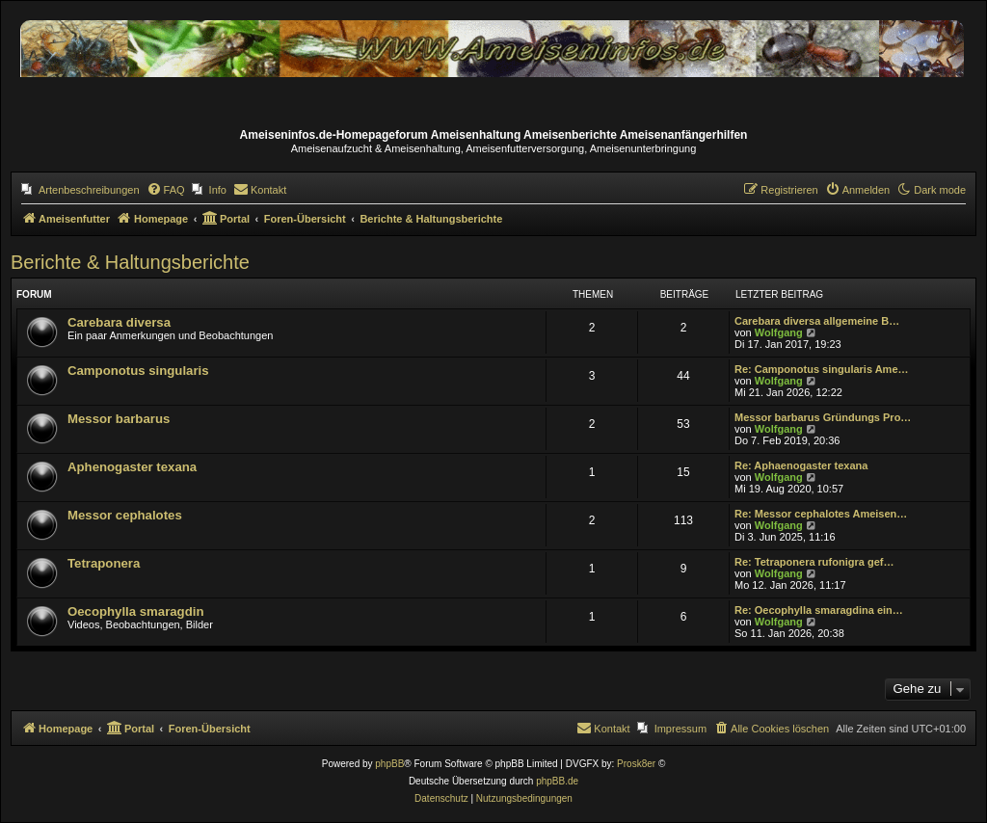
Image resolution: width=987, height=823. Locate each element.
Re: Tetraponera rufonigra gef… (814, 562)
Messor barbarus (118, 419)
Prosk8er (636, 763)
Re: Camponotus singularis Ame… (821, 369)
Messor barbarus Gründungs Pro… (822, 417)
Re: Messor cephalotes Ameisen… (820, 513)
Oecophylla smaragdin (135, 611)
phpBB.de (557, 781)
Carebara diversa (119, 322)
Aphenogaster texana (132, 467)
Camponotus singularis (138, 370)
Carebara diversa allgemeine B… (816, 321)
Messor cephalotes (124, 515)
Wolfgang (779, 332)
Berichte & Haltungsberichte (130, 262)
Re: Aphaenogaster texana (800, 465)
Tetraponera (103, 563)
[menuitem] (80, 189)
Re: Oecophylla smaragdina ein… (818, 610)
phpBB (389, 763)
